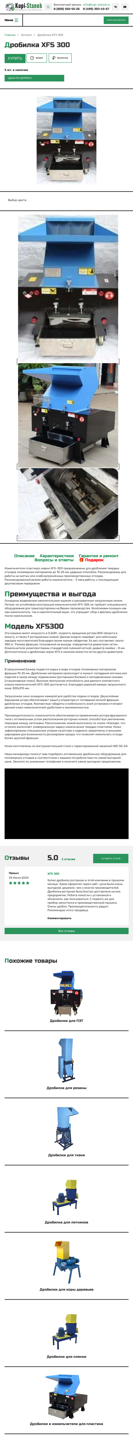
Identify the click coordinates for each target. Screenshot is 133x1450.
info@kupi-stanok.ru (96, 4)
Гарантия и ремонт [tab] (99, 556)
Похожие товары (31, 960)
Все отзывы (66, 929)
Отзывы (17, 857)
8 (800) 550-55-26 (67, 8)
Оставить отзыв (111, 857)
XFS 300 (53, 872)
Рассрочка (60, 59)
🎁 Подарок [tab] (91, 560)
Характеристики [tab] (57, 556)
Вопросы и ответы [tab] (54, 560)
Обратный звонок (116, 21)
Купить (14, 59)
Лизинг (36, 59)
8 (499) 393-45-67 (96, 8)
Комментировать (60, 917)
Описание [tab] (24, 556)
